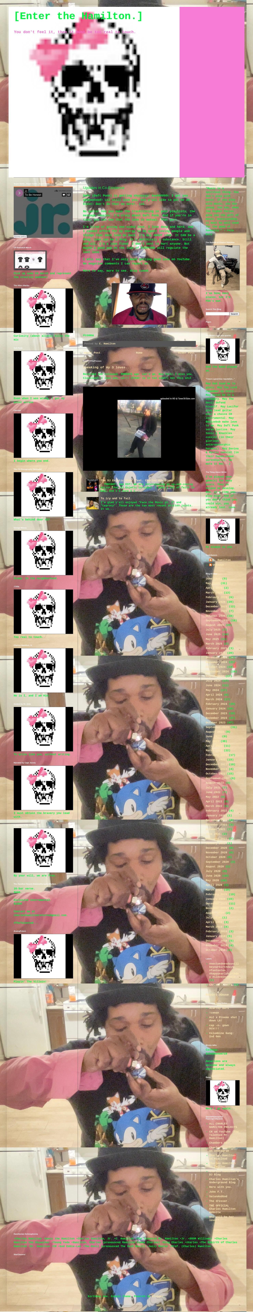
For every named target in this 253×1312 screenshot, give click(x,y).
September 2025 (217, 620)
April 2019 (214, 922)
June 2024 (213, 685)
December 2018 (216, 941)
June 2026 (213, 578)
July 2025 (213, 629)
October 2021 (215, 829)
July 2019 (213, 917)
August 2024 (215, 676)
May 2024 (212, 690)
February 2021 (216, 838)
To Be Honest (22, 240)
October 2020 (215, 857)
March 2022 (214, 806)
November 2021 (216, 824)
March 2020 (214, 889)
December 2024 (216, 657)
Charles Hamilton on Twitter (222, 1165)
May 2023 (212, 741)
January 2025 (215, 653)
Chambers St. (219, 1142)
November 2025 (216, 611)
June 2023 (213, 736)
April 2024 (214, 694)
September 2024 (217, 671)
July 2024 (213, 680)
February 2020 (216, 894)
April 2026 (214, 588)
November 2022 (216, 769)
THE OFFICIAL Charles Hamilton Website (222, 1209)
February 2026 (216, 597)
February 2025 (216, 648)
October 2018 (215, 950)
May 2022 (212, 797)
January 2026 (215, 602)
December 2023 (216, 713)
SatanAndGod (218, 1196)
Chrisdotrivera (220, 984)
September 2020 (217, 862)
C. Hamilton (222, 560)
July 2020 (213, 871)
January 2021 (215, 843)
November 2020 (216, 852)
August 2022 (215, 783)
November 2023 (216, 718)
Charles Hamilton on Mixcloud (222, 1157)
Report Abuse (217, 995)
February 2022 (216, 810)
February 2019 (216, 931)
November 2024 (216, 662)
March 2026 (214, 592)
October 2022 (215, 773)
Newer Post (92, 352)
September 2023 (217, 727)
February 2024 (216, 704)
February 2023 (216, 755)
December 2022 (216, 764)
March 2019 (214, 927)
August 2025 (215, 625)
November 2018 (216, 945)
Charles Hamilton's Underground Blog (224, 1181)
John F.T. (216, 1192)
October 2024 (215, 667)
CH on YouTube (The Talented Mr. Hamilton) (224, 1135)
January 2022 (215, 815)
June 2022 (213, 792)
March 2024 (214, 699)
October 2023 (215, 722)
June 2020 (213, 875)
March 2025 (214, 643)
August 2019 (215, 913)
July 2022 (213, 787)
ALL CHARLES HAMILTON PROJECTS (223, 1125)
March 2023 (214, 750)
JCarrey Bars (219, 1008)
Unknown (218, 565)
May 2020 (212, 880)
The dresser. (219, 1201)
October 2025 (215, 616)
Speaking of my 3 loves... (107, 367)
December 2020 (216, 848)
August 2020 (215, 866)
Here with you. (220, 1187)
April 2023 (214, 746)
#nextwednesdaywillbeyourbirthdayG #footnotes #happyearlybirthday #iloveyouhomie (224, 970)
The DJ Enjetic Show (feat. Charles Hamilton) (137, 480)
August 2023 (215, 732)
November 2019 (216, 908)
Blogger (157, 1296)
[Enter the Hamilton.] (78, 16)
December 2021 (216, 820)
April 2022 (214, 801)
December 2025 (216, 606)
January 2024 (215, 708)
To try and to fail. (116, 498)
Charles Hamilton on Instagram (222, 1149)
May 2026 (212, 583)
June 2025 (213, 634)
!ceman (214, 1012)
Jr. (15, 240)
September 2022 (217, 778)
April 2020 (214, 885)
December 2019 (216, 903)
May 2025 (212, 639)
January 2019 (215, 936)
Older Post (186, 352)
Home (139, 352)
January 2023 (215, 759)
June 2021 (213, 834)
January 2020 (215, 899)
